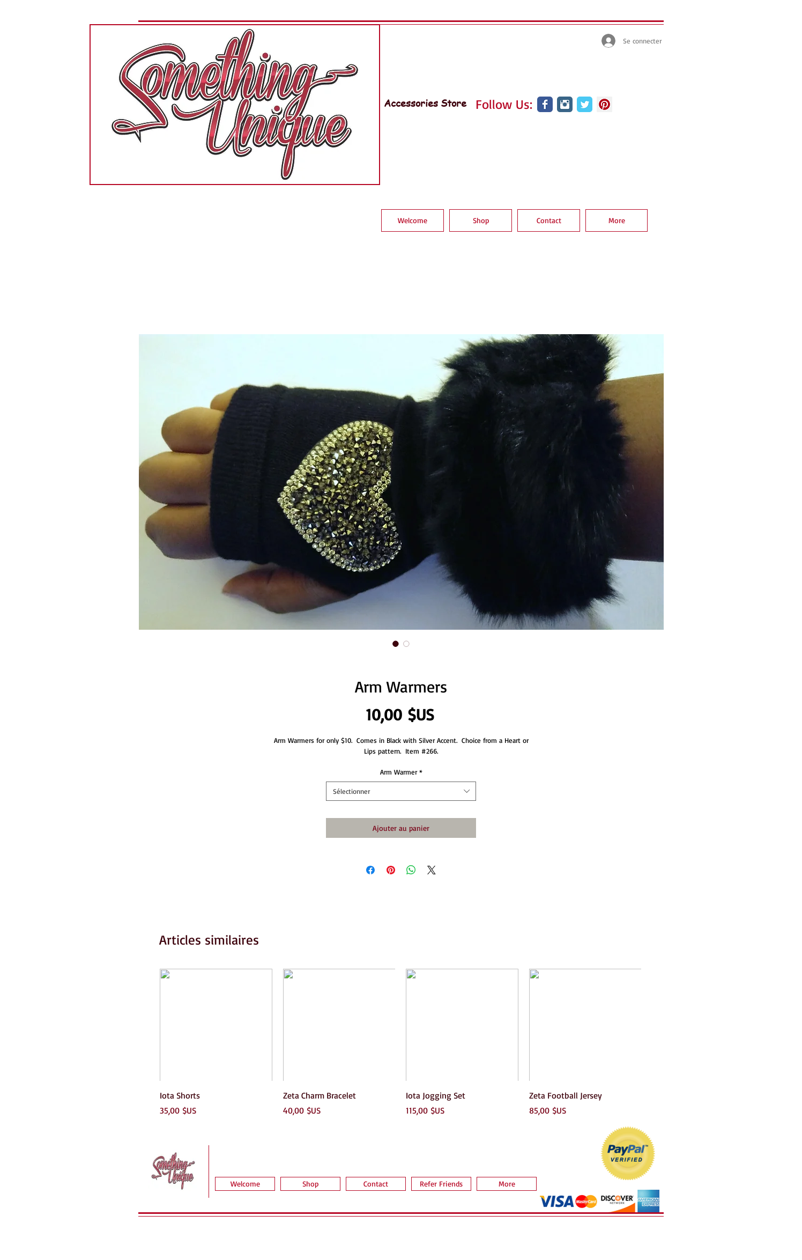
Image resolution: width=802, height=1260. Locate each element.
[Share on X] (431, 870)
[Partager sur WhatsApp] (411, 870)
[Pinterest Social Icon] (604, 104)
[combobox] (401, 791)
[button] (480, 220)
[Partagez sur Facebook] (370, 870)
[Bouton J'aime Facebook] (543, 133)
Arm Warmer (401, 772)
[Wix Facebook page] (545, 104)
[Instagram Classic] (565, 104)
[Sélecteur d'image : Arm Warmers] (395, 643)
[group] (400, 1042)
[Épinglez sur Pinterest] (390, 870)
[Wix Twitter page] (584, 104)
